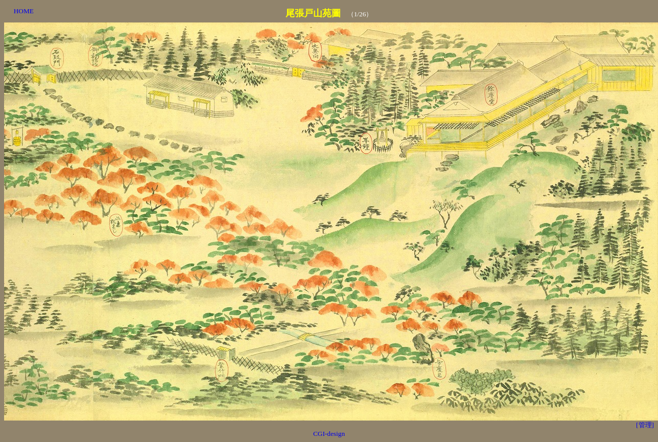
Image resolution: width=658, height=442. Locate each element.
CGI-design (329, 433)
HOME (24, 11)
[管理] (645, 425)
